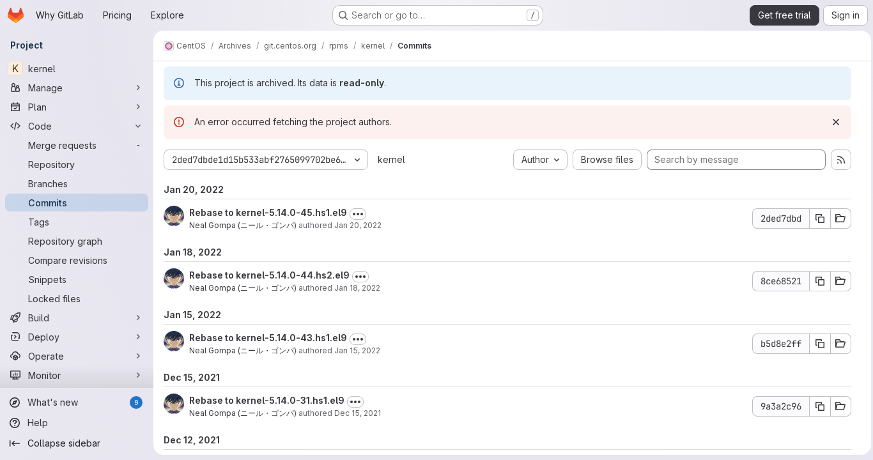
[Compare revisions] (76, 260)
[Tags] (76, 222)
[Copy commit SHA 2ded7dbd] (817, 218)
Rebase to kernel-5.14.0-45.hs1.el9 (268, 212)
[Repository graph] (76, 241)
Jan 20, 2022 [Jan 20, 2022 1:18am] (358, 225)
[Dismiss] (832, 122)
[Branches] (76, 183)
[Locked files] (76, 298)
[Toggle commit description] (358, 214)
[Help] (76, 423)
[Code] (76, 126)
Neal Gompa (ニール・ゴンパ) (243, 225)
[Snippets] (76, 279)
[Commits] (76, 202)
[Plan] (76, 107)
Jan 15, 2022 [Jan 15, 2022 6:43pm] (357, 350)
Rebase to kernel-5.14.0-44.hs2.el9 (269, 275)
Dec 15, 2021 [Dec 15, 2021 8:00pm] (357, 413)
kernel (391, 159)
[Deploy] (76, 337)
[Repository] (76, 164)
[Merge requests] (76, 145)
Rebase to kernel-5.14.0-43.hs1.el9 (268, 337)
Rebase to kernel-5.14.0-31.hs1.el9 (266, 400)
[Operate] (76, 356)
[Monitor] (76, 375)
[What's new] (76, 402)
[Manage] (76, 87)
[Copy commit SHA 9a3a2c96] (817, 406)
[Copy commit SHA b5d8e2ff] (817, 344)
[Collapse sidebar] (76, 443)
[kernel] (76, 68)
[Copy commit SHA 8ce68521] (817, 281)
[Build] (76, 317)
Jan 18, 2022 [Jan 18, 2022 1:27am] (357, 288)
